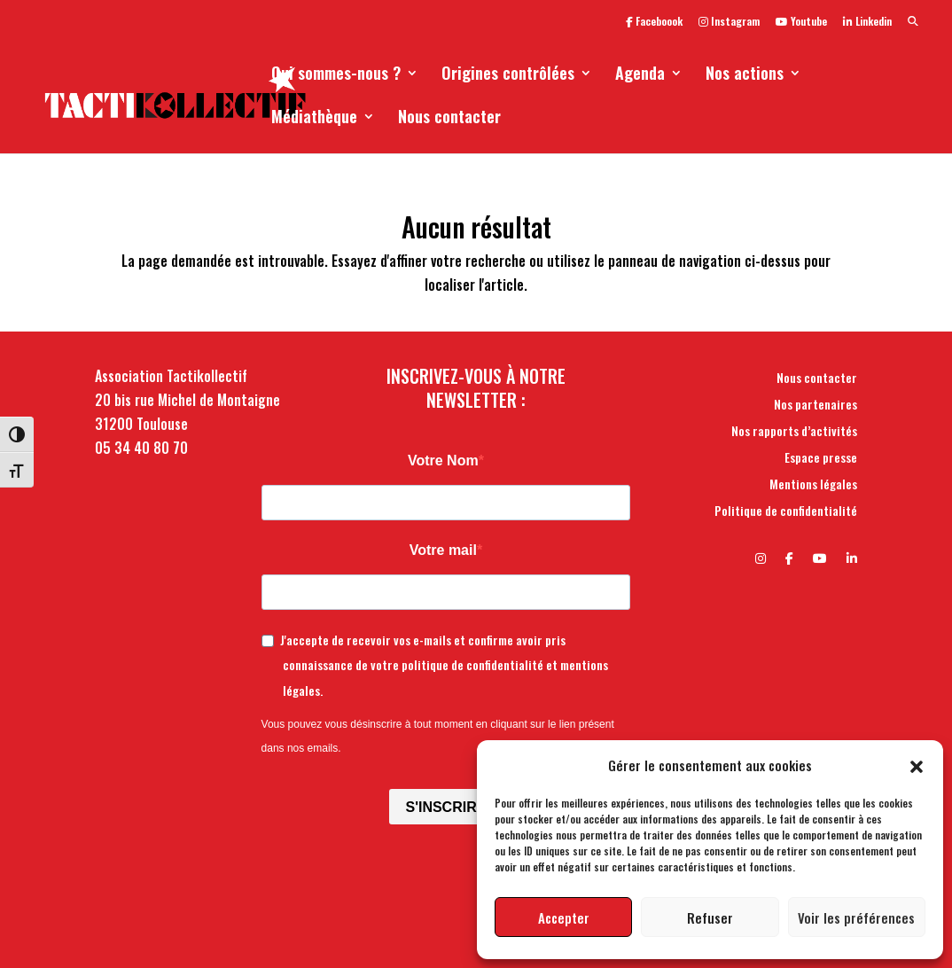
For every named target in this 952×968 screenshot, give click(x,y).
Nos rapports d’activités (794, 432)
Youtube (801, 22)
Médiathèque (314, 119)
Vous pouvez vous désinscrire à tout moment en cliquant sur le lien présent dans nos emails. (437, 736)
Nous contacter (449, 119)
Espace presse (820, 458)
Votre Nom (443, 460)
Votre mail (443, 550)
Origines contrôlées (507, 75)
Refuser (710, 917)
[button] (916, 765)
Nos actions (745, 75)
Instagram (729, 22)
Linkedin (867, 22)
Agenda (640, 75)
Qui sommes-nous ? (336, 75)
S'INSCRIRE (445, 807)
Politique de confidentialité (785, 511)
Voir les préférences (856, 917)
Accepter (563, 917)
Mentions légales (813, 485)
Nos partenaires (815, 405)
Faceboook (654, 22)
